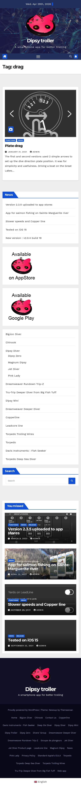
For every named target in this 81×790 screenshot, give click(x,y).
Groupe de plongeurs (51, 740)
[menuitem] (41, 782)
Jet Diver (13, 369)
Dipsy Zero (14, 355)
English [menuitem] (42, 781)
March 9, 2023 (19, 538)
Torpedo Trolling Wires (20, 434)
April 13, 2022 (19, 574)
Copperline (12, 417)
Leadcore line (14, 425)
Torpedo (11, 442)
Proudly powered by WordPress (24, 710)
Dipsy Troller (11, 733)
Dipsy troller (40, 41)
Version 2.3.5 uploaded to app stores (29, 204)
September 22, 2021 (22, 646)
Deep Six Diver (44, 725)
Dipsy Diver (13, 350)
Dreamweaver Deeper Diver (23, 409)
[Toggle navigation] (38, 56)
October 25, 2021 (21, 610)
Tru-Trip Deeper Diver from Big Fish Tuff (31, 392)
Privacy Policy (28, 755)
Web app (61, 771)
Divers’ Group (39, 733)
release (32, 525)
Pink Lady (14, 375)
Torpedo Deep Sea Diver (21, 459)
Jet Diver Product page (19, 748)
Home (14, 718)
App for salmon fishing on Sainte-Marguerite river (37, 212)
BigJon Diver (13, 334)
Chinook (11, 342)
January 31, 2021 (18, 152)
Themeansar (66, 710)
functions (10, 140)
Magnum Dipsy (17, 362)
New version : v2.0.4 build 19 (23, 237)
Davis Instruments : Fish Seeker (26, 450)
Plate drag (14, 146)
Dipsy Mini (12, 400)
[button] (70, 56)
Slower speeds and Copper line (25, 221)
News (20, 140)
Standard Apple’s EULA (49, 755)
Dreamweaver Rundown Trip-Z (25, 383)
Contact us (50, 718)
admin (35, 152)
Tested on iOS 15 (16, 229)
